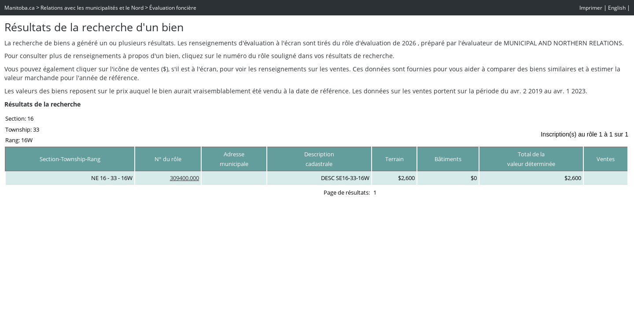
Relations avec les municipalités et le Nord (92, 7)
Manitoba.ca (19, 7)
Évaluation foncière (172, 7)
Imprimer (590, 7)
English (617, 7)
